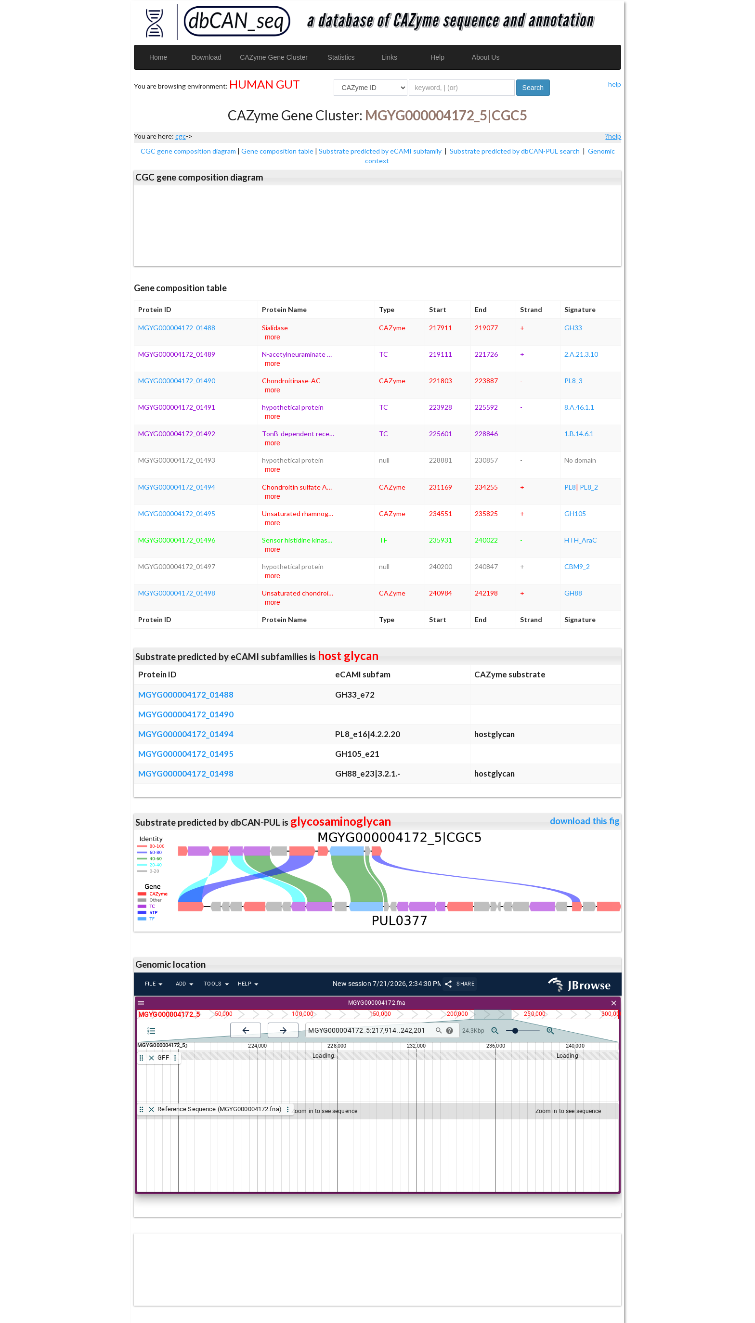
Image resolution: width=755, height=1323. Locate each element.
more (272, 337)
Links (389, 57)
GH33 (573, 328)
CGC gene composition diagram (188, 151)
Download (206, 57)
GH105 (575, 513)
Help (437, 57)
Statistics (341, 57)
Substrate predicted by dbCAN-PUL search (515, 151)
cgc (180, 136)
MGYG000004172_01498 (176, 593)
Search (533, 87)
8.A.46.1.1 (579, 407)
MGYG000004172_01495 (176, 513)
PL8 (570, 487)
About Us (486, 57)
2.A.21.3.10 (581, 354)
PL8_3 (573, 380)
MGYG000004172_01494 (176, 487)
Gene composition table (277, 151)
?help (613, 136)
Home (158, 57)
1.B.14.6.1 (579, 433)
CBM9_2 (577, 566)
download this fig (585, 821)
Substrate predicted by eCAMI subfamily (381, 151)
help (614, 84)
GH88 (573, 593)
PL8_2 (589, 487)
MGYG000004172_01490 (176, 380)
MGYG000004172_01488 (176, 328)
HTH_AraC (580, 540)
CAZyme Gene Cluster (274, 57)
